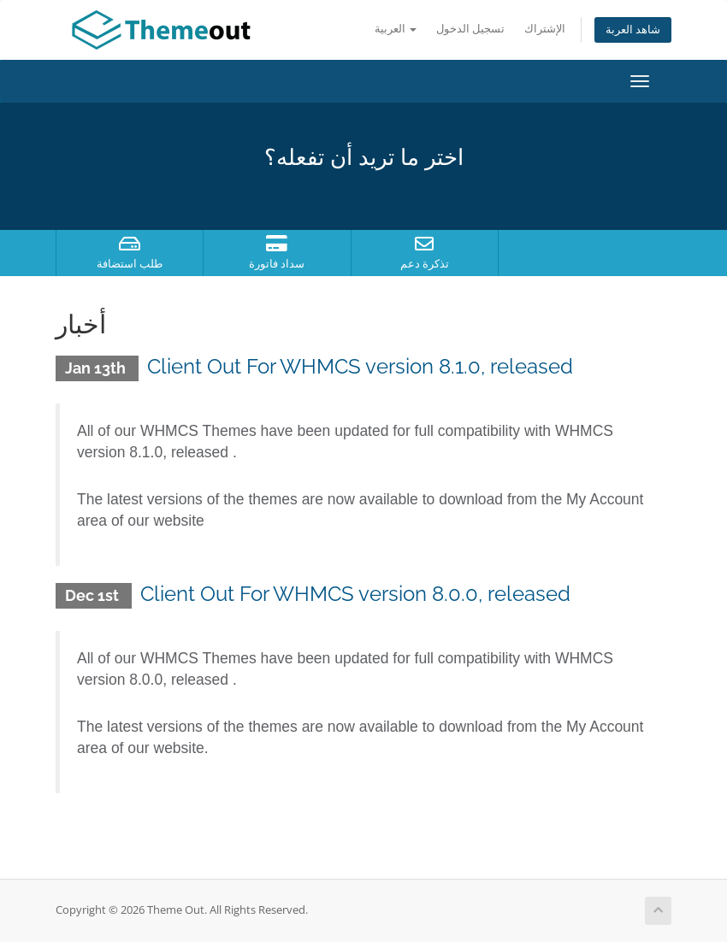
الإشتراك (544, 28)
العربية (396, 28)
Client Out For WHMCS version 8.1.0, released (360, 366)
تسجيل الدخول (470, 28)
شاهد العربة (633, 29)
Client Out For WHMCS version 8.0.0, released (355, 593)
